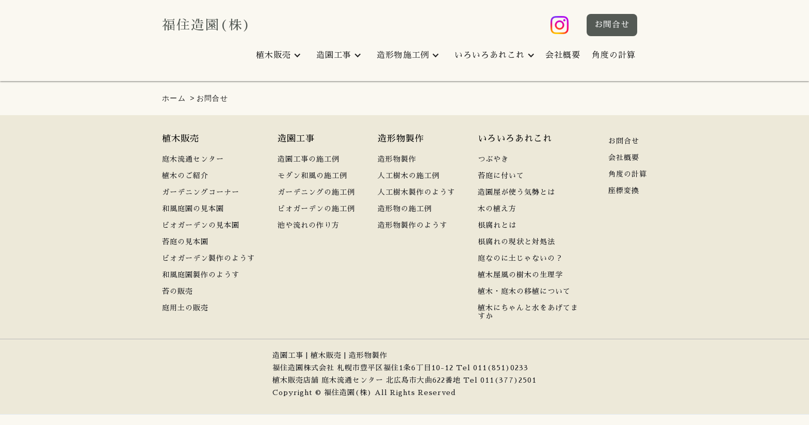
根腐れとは (497, 225)
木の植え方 (497, 208)
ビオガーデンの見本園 (200, 225)
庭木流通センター (193, 159)
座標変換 (623, 190)
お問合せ (611, 25)
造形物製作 (397, 159)
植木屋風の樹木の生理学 (520, 274)
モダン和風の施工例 (312, 175)
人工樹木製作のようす (416, 192)
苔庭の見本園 (185, 241)
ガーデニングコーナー (200, 192)
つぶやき (493, 159)
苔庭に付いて (501, 175)
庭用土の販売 (185, 307)
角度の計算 (614, 55)
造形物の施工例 (405, 208)
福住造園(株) (207, 25)
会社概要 (562, 55)
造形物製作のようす (412, 225)
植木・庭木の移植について (524, 291)
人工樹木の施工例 (409, 175)
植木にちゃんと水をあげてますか (528, 312)
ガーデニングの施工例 (316, 192)
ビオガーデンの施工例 (316, 208)
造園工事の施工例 (308, 159)
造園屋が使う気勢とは (516, 192)
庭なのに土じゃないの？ (520, 258)
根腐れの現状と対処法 (516, 241)
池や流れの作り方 (308, 225)
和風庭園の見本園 (193, 208)
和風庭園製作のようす (200, 274)
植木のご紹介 (185, 175)
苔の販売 (177, 291)
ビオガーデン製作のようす (208, 258)
